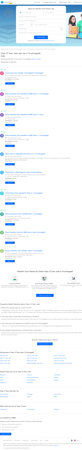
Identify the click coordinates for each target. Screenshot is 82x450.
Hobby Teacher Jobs (64, 2)
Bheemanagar (4, 397)
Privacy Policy (25, 440)
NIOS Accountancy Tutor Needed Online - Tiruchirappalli (23, 214)
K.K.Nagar (30, 394)
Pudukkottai (3, 409)
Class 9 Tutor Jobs (32, 358)
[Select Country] (26, 24)
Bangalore (3, 375)
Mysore (56, 377)
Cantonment (57, 394)
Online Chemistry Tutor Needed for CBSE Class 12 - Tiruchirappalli (26, 94)
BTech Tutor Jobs (32, 361)
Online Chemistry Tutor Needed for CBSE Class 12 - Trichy (24, 115)
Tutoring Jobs (31, 49)
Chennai (29, 375)
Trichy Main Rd (4, 394)
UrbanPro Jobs (34, 440)
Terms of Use (17, 440)
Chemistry (15, 100)
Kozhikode (30, 382)
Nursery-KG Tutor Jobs (60, 358)
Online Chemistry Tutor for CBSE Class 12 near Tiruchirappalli (25, 232)
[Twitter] (77, 441)
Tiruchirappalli (31, 380)
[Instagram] (75, 441)
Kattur (55, 397)
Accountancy (16, 79)
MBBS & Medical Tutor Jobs (35, 363)
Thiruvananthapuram (33, 377)
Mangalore (3, 382)
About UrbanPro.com (7, 440)
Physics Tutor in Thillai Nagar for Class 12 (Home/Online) (23, 172)
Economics (15, 160)
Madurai (56, 380)
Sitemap (46, 440)
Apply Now (10, 83)
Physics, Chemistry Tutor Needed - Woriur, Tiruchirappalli (23, 251)
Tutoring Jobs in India (20, 49)
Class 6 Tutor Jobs (59, 361)
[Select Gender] (41, 28)
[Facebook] (72, 441)
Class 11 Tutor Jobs (5, 358)
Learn (41, 440)
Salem (2, 380)
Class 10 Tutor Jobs (59, 355)
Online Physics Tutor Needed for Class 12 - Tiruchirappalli (24, 193)
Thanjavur (56, 409)
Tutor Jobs (37, 2)
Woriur (29, 397)
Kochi (1, 377)
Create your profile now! (45, 295)
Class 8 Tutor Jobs (5, 361)
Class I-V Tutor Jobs (32, 355)
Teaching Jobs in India (7, 49)
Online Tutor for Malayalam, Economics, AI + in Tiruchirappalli (25, 154)
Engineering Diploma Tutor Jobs (63, 363)
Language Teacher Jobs (49, 2)
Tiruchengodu (31, 409)
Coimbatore (57, 375)
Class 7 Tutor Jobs (5, 363)
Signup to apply (36, 59)
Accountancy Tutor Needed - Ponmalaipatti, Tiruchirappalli (24, 73)
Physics (14, 178)
